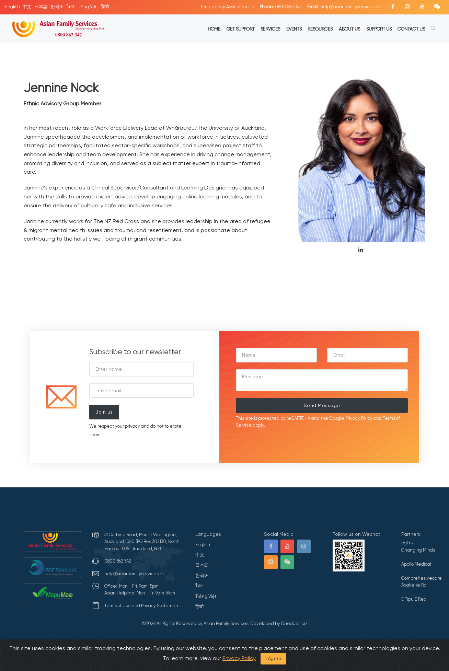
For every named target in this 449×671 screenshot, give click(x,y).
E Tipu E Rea (413, 599)
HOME (214, 29)
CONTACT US (411, 29)
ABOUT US (349, 29)
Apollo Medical (416, 564)
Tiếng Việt (87, 6)
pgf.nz (407, 542)
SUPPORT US (379, 29)
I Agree (273, 658)
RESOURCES (320, 29)
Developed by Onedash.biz (278, 623)
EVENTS (294, 29)
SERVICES (270, 29)
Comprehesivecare (421, 578)
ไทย (70, 6)
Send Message (322, 405)
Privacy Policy (358, 418)
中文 (27, 6)
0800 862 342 (281, 6)
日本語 (41, 6)
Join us (104, 412)
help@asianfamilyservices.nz (343, 6)
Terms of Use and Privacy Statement (142, 605)
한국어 (57, 6)
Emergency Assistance (225, 6)
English (12, 6)
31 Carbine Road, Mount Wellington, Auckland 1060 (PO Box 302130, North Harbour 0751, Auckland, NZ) (142, 541)
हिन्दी (105, 6)
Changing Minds (418, 550)
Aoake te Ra (413, 585)
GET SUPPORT (241, 29)
